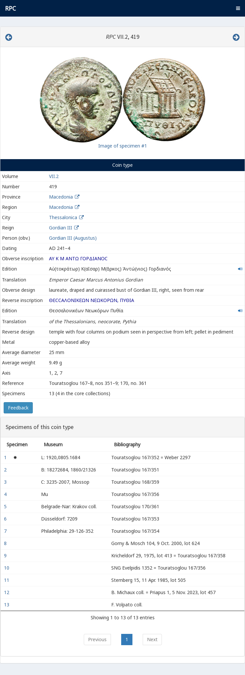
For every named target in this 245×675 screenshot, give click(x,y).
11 (7, 580)
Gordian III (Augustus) (73, 238)
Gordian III (60, 227)
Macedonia (61, 197)
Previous (97, 639)
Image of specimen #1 (122, 146)
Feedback (18, 407)
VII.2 (54, 176)
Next (152, 639)
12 (7, 592)
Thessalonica (63, 217)
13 (7, 604)
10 (7, 568)
